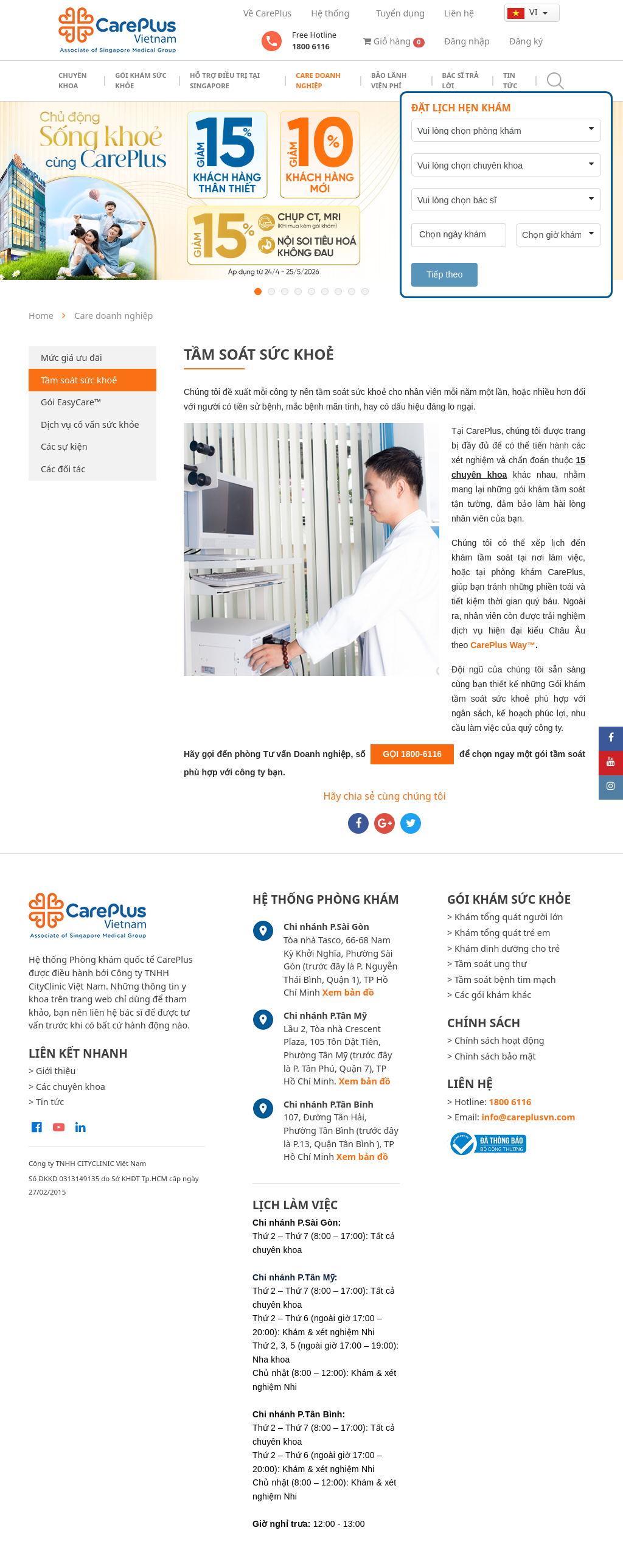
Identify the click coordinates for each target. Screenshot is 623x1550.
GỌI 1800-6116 (412, 754)
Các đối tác (63, 469)
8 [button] (351, 291)
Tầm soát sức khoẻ (79, 380)
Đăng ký (526, 41)
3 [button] (284, 291)
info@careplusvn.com (529, 1117)
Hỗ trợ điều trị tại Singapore (225, 80)
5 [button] (311, 291)
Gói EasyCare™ (71, 402)
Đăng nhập (467, 41)
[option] (311, 191)
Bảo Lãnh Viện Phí (388, 80)
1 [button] (258, 291)
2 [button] (271, 291)
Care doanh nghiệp (318, 80)
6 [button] (325, 291)
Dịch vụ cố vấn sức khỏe (90, 424)
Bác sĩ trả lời (460, 80)
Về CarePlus (267, 13)
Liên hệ (459, 13)
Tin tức (510, 80)
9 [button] (365, 291)
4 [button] (298, 291)
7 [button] (338, 291)
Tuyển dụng (400, 13)
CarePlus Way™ (502, 645)
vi (523, 12)
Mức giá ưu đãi (71, 357)
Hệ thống (330, 13)
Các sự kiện (64, 446)
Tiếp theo (444, 274)
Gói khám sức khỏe (141, 80)
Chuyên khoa (72, 80)
